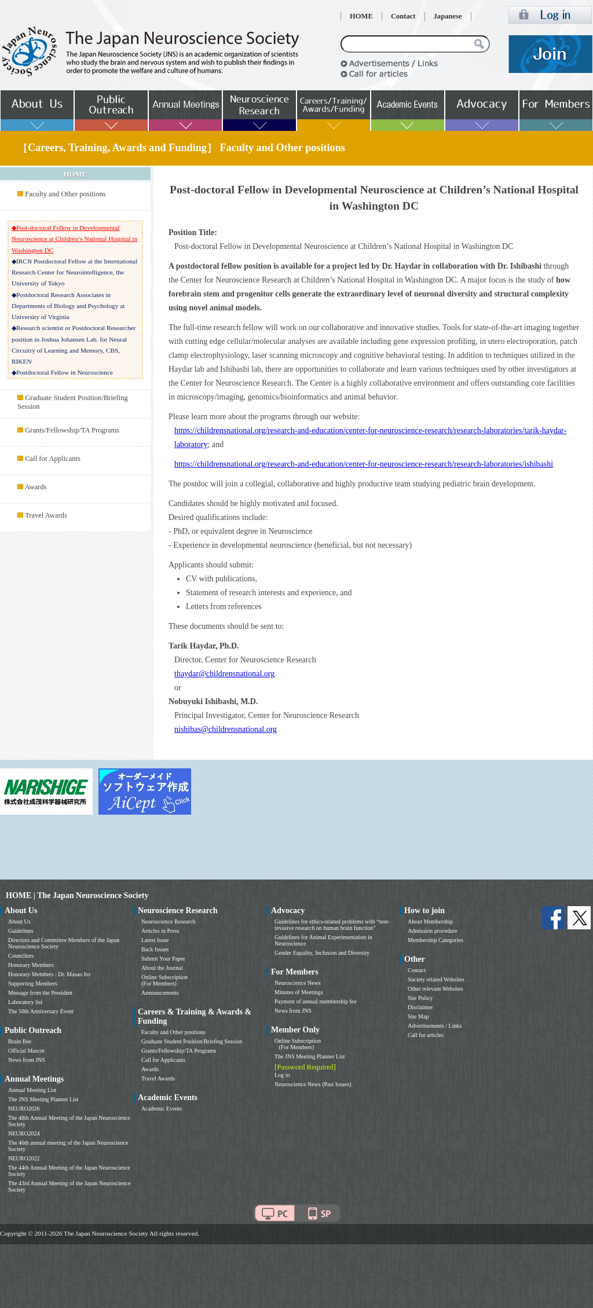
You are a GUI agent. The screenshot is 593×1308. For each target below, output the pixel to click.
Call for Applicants (52, 459)
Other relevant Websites (435, 988)
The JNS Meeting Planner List (43, 1099)
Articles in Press (160, 931)
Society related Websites (436, 979)
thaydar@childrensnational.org (224, 673)
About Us (19, 921)
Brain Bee (19, 1041)
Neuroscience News (297, 983)
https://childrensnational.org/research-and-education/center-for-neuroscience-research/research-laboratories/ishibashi (363, 464)
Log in (282, 1075)
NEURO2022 (23, 1158)
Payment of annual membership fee (315, 1001)
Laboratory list (25, 1002)
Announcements (160, 993)
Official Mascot (26, 1050)
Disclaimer (420, 1007)
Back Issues (155, 949)
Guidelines (20, 931)
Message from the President (40, 993)
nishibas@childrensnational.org (225, 729)
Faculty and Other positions (65, 194)
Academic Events (161, 1108)
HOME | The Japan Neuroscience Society (77, 895)
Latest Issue (155, 940)
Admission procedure (432, 931)
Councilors (21, 955)
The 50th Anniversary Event (41, 1011)
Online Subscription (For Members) (164, 980)
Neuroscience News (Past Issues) (312, 1084)
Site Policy (420, 998)
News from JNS (26, 1060)
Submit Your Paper (163, 958)
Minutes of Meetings (298, 992)
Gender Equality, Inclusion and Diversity (321, 953)
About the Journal (162, 968)
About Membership (430, 921)
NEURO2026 (23, 1108)
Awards (35, 487)
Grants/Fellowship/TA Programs (72, 430)
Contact (403, 16)
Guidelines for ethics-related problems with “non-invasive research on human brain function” (332, 924)
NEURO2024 (23, 1133)
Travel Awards (46, 515)
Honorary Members (31, 965)
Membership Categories (435, 940)
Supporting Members (32, 983)
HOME (361, 16)
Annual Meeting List (32, 1090)
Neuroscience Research (168, 921)
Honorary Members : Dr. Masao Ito (49, 974)
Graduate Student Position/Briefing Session (191, 1041)
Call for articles (426, 1035)
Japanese (448, 16)
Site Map (418, 1016)
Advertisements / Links (435, 1026)
